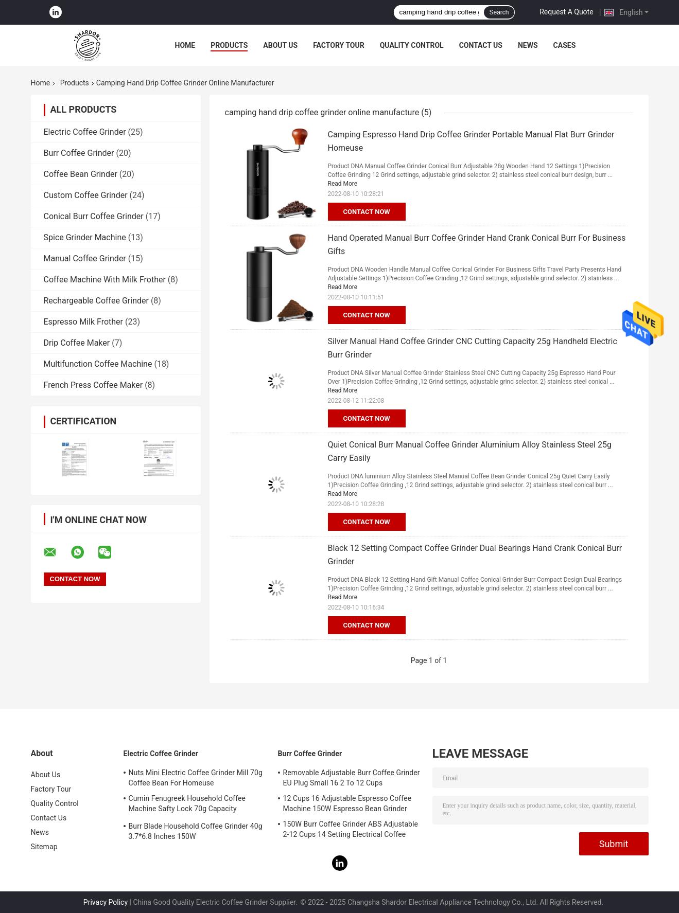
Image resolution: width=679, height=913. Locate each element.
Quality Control (412, 45)
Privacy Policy (105, 902)
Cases (564, 45)
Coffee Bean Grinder (80, 174)
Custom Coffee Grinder (86, 195)
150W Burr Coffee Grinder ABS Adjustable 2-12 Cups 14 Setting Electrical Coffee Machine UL (351, 831)
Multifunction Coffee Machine (98, 364)
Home (185, 45)
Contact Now (366, 212)
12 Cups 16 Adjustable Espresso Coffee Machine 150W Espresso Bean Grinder (347, 803)
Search (499, 12)
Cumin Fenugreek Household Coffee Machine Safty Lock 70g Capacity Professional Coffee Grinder (187, 805)
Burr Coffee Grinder (79, 153)
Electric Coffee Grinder (85, 132)
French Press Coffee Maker (93, 385)
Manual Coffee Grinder (85, 258)
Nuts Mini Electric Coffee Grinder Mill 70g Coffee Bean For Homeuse (196, 777)
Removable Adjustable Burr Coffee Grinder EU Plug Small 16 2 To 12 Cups (351, 777)
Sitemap (44, 847)
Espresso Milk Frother (84, 322)
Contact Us (480, 45)
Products (229, 45)
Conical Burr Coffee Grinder (94, 216)
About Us (280, 45)
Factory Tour (338, 45)
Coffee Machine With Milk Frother (105, 279)
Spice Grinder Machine (85, 237)
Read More (343, 183)
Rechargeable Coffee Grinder (96, 301)
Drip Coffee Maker (77, 343)
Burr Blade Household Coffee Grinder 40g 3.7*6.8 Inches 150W (196, 831)
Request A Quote (566, 12)
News (528, 45)
